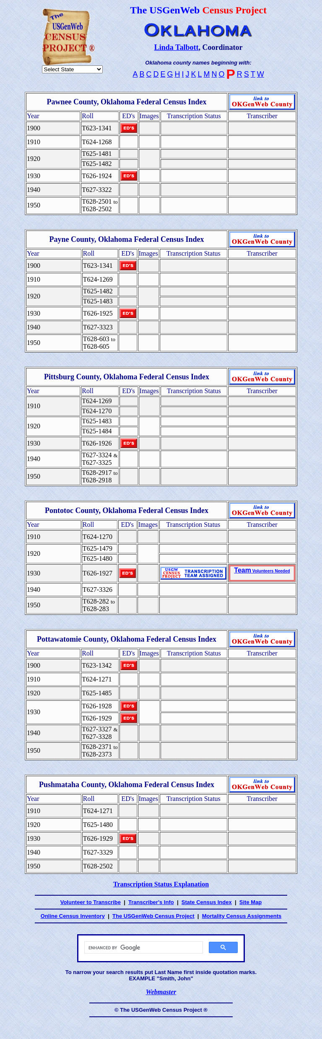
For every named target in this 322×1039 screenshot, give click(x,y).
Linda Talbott (176, 47)
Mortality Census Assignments (242, 916)
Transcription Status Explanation (161, 884)
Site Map (250, 902)
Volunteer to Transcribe (90, 902)
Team (262, 570)
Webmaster (161, 991)
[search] (142, 947)
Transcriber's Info (151, 902)
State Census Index (207, 902)
